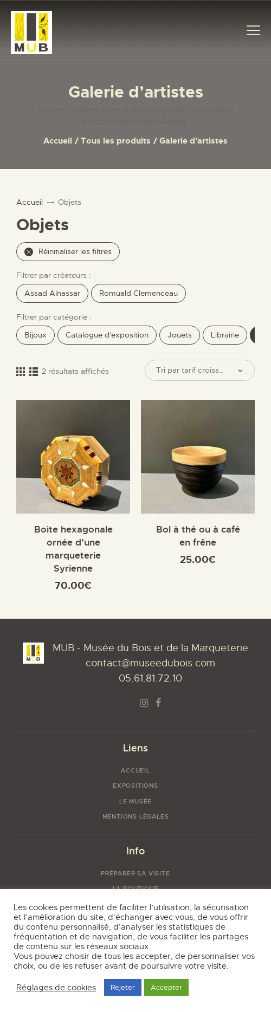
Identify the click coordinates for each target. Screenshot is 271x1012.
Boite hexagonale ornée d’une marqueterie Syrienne (73, 548)
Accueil (57, 140)
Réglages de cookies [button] (56, 987)
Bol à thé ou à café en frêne (198, 535)
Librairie (225, 335)
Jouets (179, 335)
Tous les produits (116, 140)
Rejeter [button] (123, 987)
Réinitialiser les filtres (68, 251)
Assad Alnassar (52, 293)
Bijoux (35, 335)
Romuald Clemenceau (138, 293)
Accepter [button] (166, 987)
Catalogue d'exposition (107, 335)
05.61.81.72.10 (150, 678)
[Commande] (200, 370)
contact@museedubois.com (150, 663)
